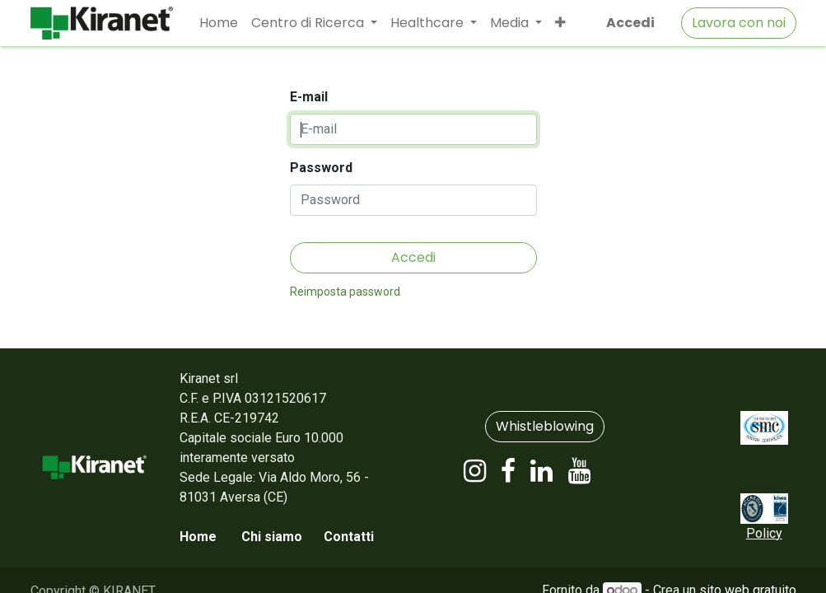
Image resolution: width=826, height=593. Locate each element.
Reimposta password (345, 291)
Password (321, 167)
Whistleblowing (545, 426)
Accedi (630, 22)
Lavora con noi (739, 22)
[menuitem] (219, 23)
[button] (560, 23)
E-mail (309, 97)
